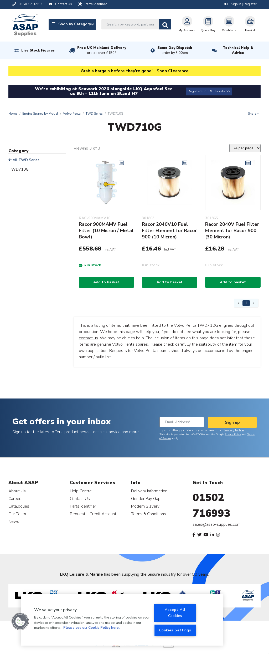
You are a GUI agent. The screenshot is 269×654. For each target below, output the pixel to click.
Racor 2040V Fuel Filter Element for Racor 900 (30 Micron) (232, 230)
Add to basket (106, 282)
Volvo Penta (72, 113)
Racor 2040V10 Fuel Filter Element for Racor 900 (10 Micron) (169, 230)
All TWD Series (23, 159)
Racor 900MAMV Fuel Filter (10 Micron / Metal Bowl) (106, 230)
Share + (253, 113)
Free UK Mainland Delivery (101, 50)
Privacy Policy (233, 434)
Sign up (232, 422)
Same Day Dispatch (174, 50)
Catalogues (18, 506)
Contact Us (80, 498)
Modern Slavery (145, 506)
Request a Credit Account (93, 514)
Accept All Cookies (175, 612)
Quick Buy (208, 24)
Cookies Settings (175, 630)
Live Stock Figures (38, 50)
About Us (17, 491)
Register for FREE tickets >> (209, 91)
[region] (122, 620)
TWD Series (94, 113)
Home (12, 113)
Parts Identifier (83, 506)
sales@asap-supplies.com (217, 524)
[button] (20, 621)
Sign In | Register (240, 4)
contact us (88, 338)
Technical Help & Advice (238, 50)
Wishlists (229, 24)
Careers (15, 498)
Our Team (17, 514)
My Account (187, 24)
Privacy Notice (234, 430)
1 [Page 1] (246, 302)
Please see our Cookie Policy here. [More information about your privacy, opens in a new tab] (91, 627)
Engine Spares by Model (40, 113)
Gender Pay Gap (146, 498)
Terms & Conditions (148, 514)
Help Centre (81, 491)
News (13, 521)
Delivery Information (149, 491)
